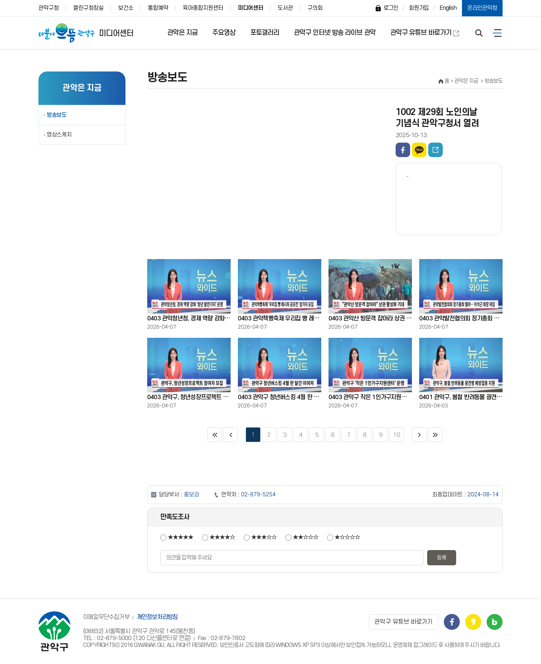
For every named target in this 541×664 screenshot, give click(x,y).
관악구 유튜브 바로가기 (420, 33)
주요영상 (223, 33)
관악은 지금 (182, 33)
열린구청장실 (88, 8)
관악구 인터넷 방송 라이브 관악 (335, 33)
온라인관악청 (482, 8)
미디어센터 (250, 8)
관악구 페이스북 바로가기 (452, 622)
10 (394, 432)
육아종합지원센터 (203, 8)
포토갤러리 (265, 33)
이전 (230, 434)
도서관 (285, 8)
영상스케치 (59, 134)
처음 (214, 434)
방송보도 (57, 115)
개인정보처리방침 (157, 617)
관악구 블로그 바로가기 (495, 622)
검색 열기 (479, 33)
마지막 (435, 434)
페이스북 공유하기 (403, 150)
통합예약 (158, 8)
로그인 (391, 8)
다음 (419, 434)
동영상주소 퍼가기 (435, 150)
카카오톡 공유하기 (419, 150)
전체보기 (497, 33)
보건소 (125, 8)
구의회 (315, 8)
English (448, 8)
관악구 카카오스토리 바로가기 (473, 622)
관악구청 (48, 8)
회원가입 (419, 8)
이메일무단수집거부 (106, 617)
